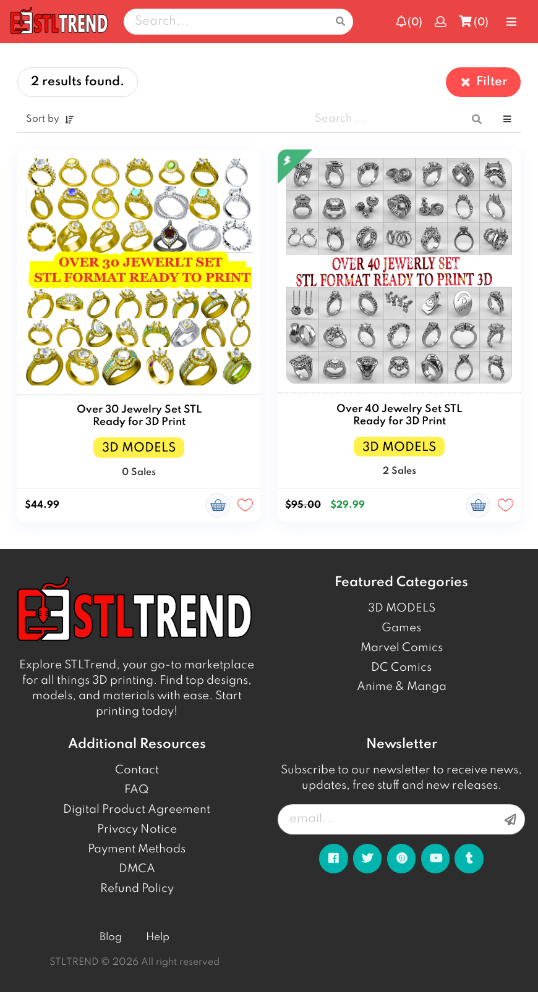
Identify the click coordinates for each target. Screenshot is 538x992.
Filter (483, 81)
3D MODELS (401, 608)
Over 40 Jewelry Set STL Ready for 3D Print (399, 415)
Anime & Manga (401, 686)
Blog (111, 937)
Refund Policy (137, 888)
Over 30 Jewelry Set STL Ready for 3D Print (139, 416)
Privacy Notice (137, 829)
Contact (137, 770)
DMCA (137, 869)
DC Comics (401, 667)
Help (157, 937)
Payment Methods (137, 849)
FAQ (136, 790)
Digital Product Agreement (136, 809)
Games (401, 628)
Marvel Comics (402, 648)
